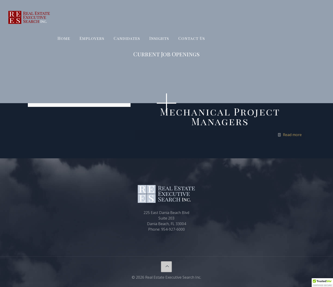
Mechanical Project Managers (220, 116)
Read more (292, 134)
